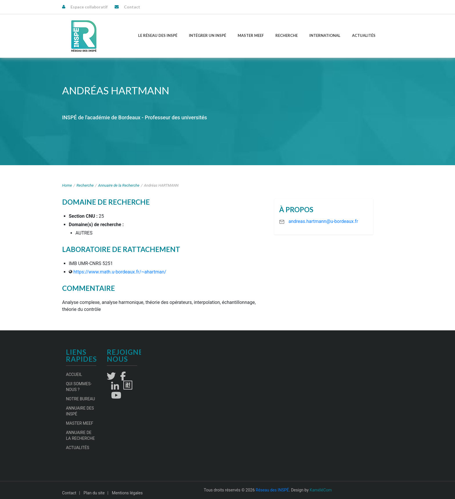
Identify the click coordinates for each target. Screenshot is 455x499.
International (324, 35)
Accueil (74, 374)
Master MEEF (251, 35)
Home (67, 185)
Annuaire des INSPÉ (80, 411)
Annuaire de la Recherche (118, 185)
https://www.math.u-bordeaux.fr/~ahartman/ (119, 272)
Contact (132, 6)
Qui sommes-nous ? (79, 386)
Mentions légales (127, 493)
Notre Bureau (80, 399)
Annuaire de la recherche (80, 435)
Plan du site (94, 493)
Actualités (363, 35)
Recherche (286, 35)
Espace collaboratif (89, 6)
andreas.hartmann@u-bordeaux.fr (323, 221)
